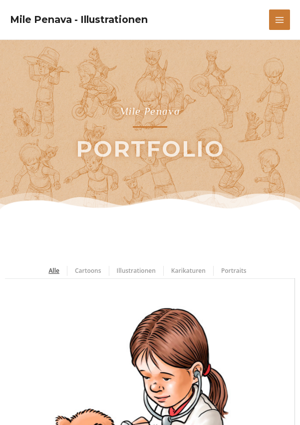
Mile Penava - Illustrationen (79, 19)
